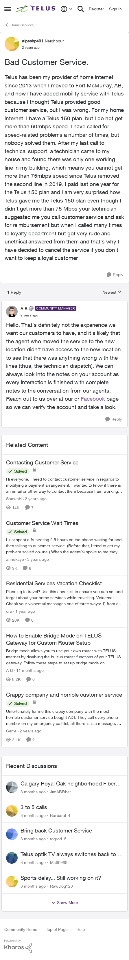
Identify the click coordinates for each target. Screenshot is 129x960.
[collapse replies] (64, 304)
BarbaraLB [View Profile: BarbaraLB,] (60, 815)
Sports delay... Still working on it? (61, 878)
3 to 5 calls (34, 807)
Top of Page (57, 929)
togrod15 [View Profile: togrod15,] (58, 838)
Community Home (20, 929)
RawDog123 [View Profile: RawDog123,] (61, 886)
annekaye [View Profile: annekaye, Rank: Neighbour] (15, 558)
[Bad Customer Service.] (29, 315)
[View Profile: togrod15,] (12, 834)
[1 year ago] (24, 611)
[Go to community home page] (37, 9)
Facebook (93, 398)
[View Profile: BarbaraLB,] (12, 811)
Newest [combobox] (112, 292)
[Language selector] (66, 9)
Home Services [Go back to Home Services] (19, 24)
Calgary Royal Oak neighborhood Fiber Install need (68, 783)
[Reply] (115, 275)
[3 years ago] (37, 559)
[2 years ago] (35, 499)
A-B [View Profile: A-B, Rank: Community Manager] (24, 308)
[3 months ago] (33, 792)
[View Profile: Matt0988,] (12, 858)
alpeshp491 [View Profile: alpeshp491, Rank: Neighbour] (32, 40)
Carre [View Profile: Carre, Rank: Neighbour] (11, 730)
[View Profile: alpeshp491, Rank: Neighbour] (12, 44)
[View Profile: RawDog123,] (12, 881)
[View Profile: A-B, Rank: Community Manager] (12, 311)
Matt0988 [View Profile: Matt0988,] (58, 862)
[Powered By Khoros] (64, 946)
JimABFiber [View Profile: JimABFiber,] (60, 791)
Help (80, 929)
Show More (64, 902)
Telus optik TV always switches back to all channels (72, 854)
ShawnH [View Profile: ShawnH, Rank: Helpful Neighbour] (14, 498)
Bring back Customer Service (56, 830)
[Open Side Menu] (7, 9)
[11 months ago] (29, 670)
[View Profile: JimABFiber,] (12, 787)
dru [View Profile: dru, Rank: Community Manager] (9, 611)
